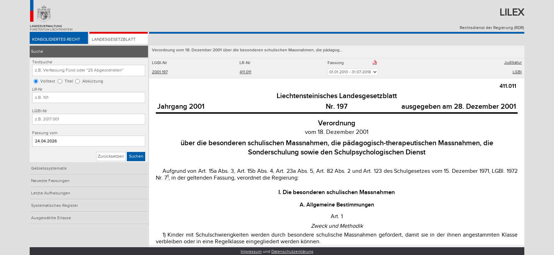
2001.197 (160, 72)
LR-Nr (37, 89)
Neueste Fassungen (50, 180)
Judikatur (513, 62)
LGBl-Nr (39, 111)
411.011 (245, 72)
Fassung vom (45, 133)
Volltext (47, 81)
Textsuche (42, 62)
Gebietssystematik (49, 168)
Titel (69, 81)
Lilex (512, 12)
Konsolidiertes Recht (56, 39)
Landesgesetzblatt (114, 39)
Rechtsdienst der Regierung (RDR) (492, 27)
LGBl (517, 72)
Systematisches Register (54, 205)
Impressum (251, 251)
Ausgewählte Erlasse (51, 218)
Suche (37, 51)
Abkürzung (92, 81)
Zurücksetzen (111, 156)
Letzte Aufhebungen (50, 193)
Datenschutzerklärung (292, 251)
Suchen (136, 156)
